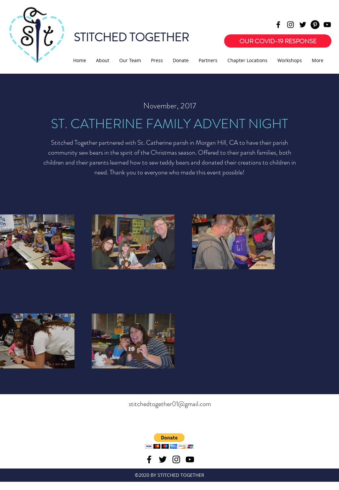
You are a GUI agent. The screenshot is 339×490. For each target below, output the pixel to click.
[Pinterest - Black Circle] (315, 24)
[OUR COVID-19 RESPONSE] (277, 41)
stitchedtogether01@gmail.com (170, 404)
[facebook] (278, 24)
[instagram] (290, 24)
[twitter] (302, 24)
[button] (169, 441)
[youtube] (327, 24)
